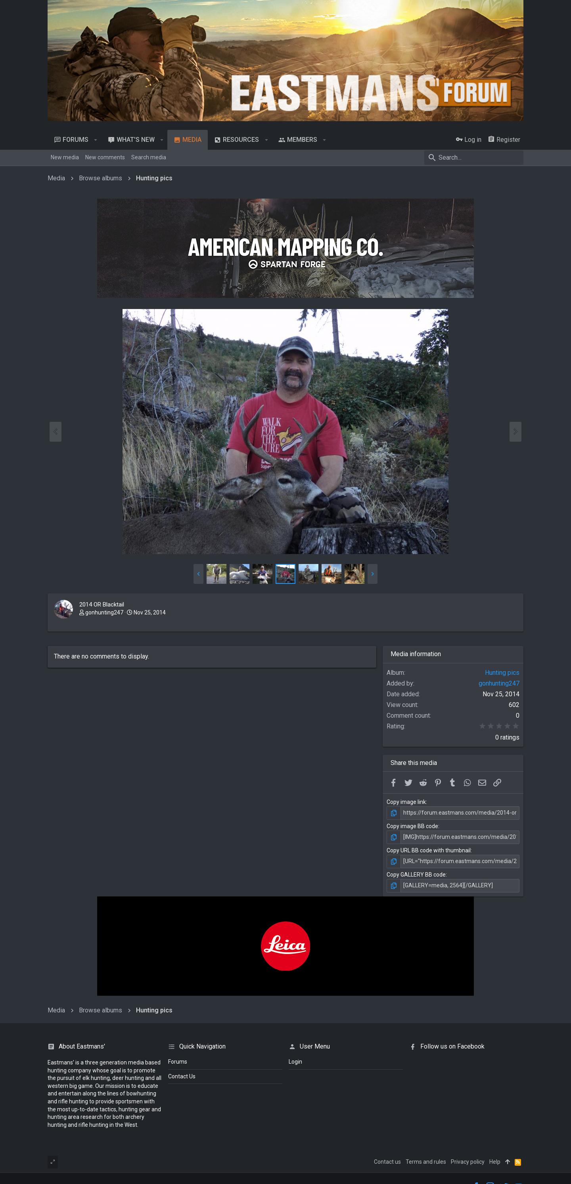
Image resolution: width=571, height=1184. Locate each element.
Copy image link (406, 802)
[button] (96, 139)
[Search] (473, 158)
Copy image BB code (412, 826)
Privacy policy (468, 1162)
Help (494, 1162)
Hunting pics (502, 672)
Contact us (387, 1162)
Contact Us (181, 1076)
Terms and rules (426, 1162)
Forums (177, 1061)
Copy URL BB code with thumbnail (429, 850)
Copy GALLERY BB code (416, 874)
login (295, 1061)
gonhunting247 (104, 612)
